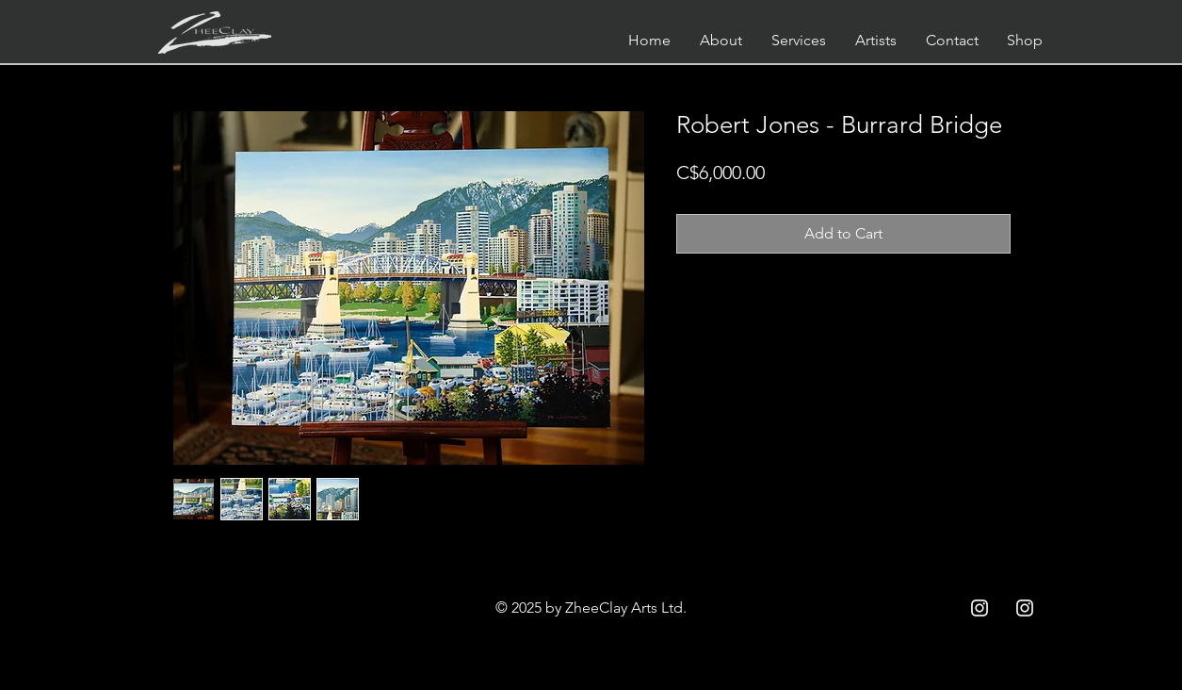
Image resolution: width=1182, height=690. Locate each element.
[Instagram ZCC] (979, 608)
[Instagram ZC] (1024, 608)
